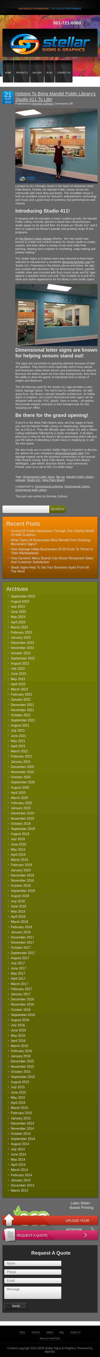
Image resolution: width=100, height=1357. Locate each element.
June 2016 (18, 1030)
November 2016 (22, 1004)
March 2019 (19, 860)
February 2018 (21, 927)
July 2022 (18, 668)
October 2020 (21, 777)
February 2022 (21, 694)
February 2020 (21, 803)
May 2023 (18, 617)
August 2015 (20, 1082)
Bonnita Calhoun (43, 103)
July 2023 (18, 606)
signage (20, 480)
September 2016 (23, 1015)
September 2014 (23, 1139)
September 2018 (23, 890)
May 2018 (18, 911)
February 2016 (21, 1051)
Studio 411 (34, 480)
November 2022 (22, 648)
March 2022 (19, 689)
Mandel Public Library (79, 476)
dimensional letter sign (76, 262)
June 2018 (18, 906)
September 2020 (23, 782)
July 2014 (18, 1149)
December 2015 (22, 1061)
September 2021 (23, 720)
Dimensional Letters (77, 486)
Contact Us (64, 65)
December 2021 (22, 705)
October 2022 (21, 653)
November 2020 (22, 772)
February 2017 (21, 989)
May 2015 (18, 1097)
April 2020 (18, 792)
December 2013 (22, 1185)
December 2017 (22, 937)
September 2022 (23, 658)
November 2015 (22, 1066)
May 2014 (18, 1159)
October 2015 (21, 1071)
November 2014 (22, 1128)
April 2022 (18, 684)
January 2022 (21, 699)
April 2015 (18, 1102)
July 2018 (18, 901)
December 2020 (22, 767)
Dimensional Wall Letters (31, 490)
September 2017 (23, 953)
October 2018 (21, 885)
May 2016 (18, 1035)
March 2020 (19, 798)
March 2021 (19, 751)
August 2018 (20, 896)
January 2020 (21, 808)
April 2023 (18, 622)
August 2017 (20, 958)
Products (22, 65)
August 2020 (20, 787)
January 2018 (21, 932)
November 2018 (22, 880)
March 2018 (19, 921)
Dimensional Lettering (49, 486)
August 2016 (20, 1020)
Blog (49, 65)
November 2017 (22, 942)
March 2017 (19, 984)
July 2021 (18, 730)
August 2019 (20, 834)
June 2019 (18, 844)
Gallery (37, 65)
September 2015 (23, 1077)
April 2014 (18, 1164)
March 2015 (19, 1108)
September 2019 (23, 829)
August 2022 (20, 663)
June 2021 (18, 736)
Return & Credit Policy (50, 1338)
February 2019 (21, 865)
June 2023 (18, 611)
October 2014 (21, 1133)
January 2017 (21, 994)
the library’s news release (36, 238)
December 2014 (22, 1123)
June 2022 (18, 673)
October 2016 (21, 1009)
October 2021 (21, 715)
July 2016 (18, 1025)
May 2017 (18, 973)
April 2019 (18, 854)
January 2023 (21, 637)
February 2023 (21, 632)
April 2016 (18, 1040)
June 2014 (18, 1154)
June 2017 (18, 968)
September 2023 (23, 596)
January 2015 (21, 1118)
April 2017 (18, 978)
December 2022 (22, 642)
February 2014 (21, 1175)
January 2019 (21, 870)
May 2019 (18, 849)
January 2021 (21, 761)
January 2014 (21, 1180)
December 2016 (22, 999)
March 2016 (19, 1046)
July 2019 (18, 839)
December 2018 (22, 875)
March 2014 (19, 1170)
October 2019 (21, 823)
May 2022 (18, 679)
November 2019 (22, 818)
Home (8, 65)
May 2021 (18, 741)
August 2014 (20, 1144)
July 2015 (18, 1087)
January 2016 (21, 1056)
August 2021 (20, 725)
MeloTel (49, 1351)
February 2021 (21, 756)
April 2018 (18, 916)
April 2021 (18, 746)
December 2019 (22, 813)
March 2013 (19, 1190)
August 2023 (20, 601)
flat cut (60, 476)
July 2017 (18, 963)
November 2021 (22, 710)
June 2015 (18, 1092)
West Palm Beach (53, 480)
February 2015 (21, 1113)
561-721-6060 (67, 22)
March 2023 (19, 627)
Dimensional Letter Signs (39, 476)
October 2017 (21, 947)
